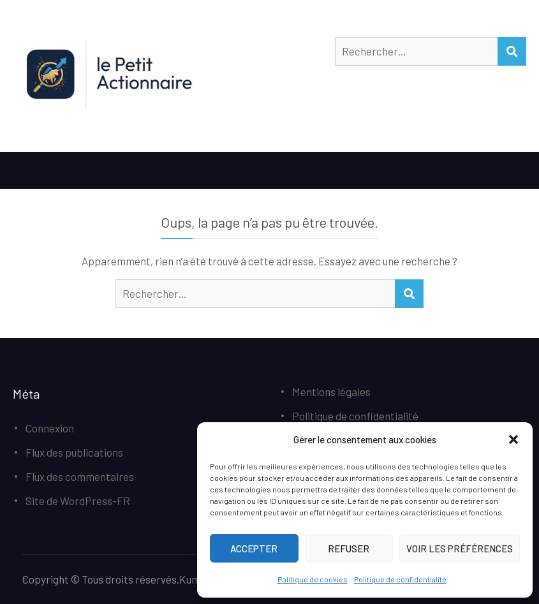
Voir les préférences (459, 548)
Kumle (194, 579)
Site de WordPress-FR (78, 500)
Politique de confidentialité (400, 579)
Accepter (253, 548)
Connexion (50, 428)
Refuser (348, 548)
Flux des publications (74, 452)
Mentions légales (331, 391)
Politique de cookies (312, 579)
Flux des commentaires (80, 476)
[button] (513, 439)
